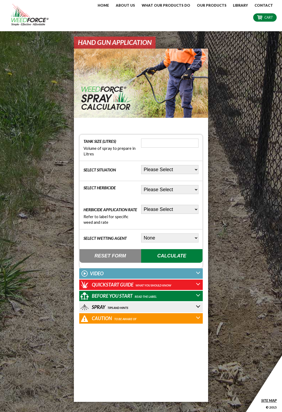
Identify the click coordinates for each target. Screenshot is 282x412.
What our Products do (166, 5)
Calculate (171, 255)
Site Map (269, 400)
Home (103, 5)
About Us (125, 5)
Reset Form (110, 255)
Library (240, 5)
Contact (264, 5)
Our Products (212, 5)
